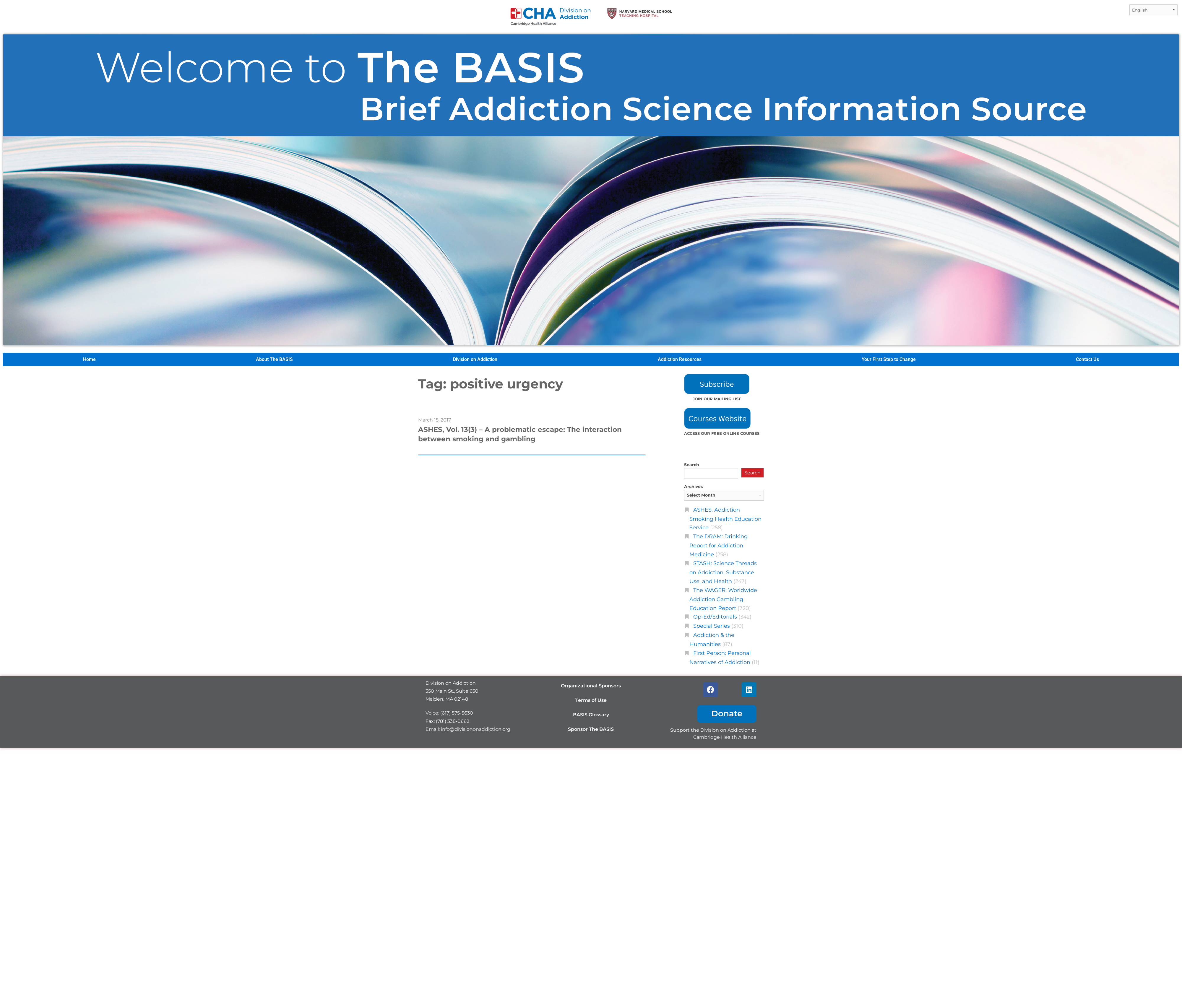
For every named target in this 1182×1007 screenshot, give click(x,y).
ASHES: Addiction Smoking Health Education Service (725, 519)
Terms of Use (591, 700)
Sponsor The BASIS (591, 729)
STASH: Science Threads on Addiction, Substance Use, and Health (723, 572)
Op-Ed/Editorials (715, 617)
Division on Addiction (475, 359)
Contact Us (1087, 359)
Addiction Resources (680, 359)
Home (89, 359)
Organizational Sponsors (591, 686)
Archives (693, 486)
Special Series (711, 626)
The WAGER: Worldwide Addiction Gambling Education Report (723, 599)
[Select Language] (1153, 9)
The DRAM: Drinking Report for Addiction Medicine (718, 545)
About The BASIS (274, 359)
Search (691, 464)
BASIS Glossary (591, 715)
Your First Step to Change (889, 359)
